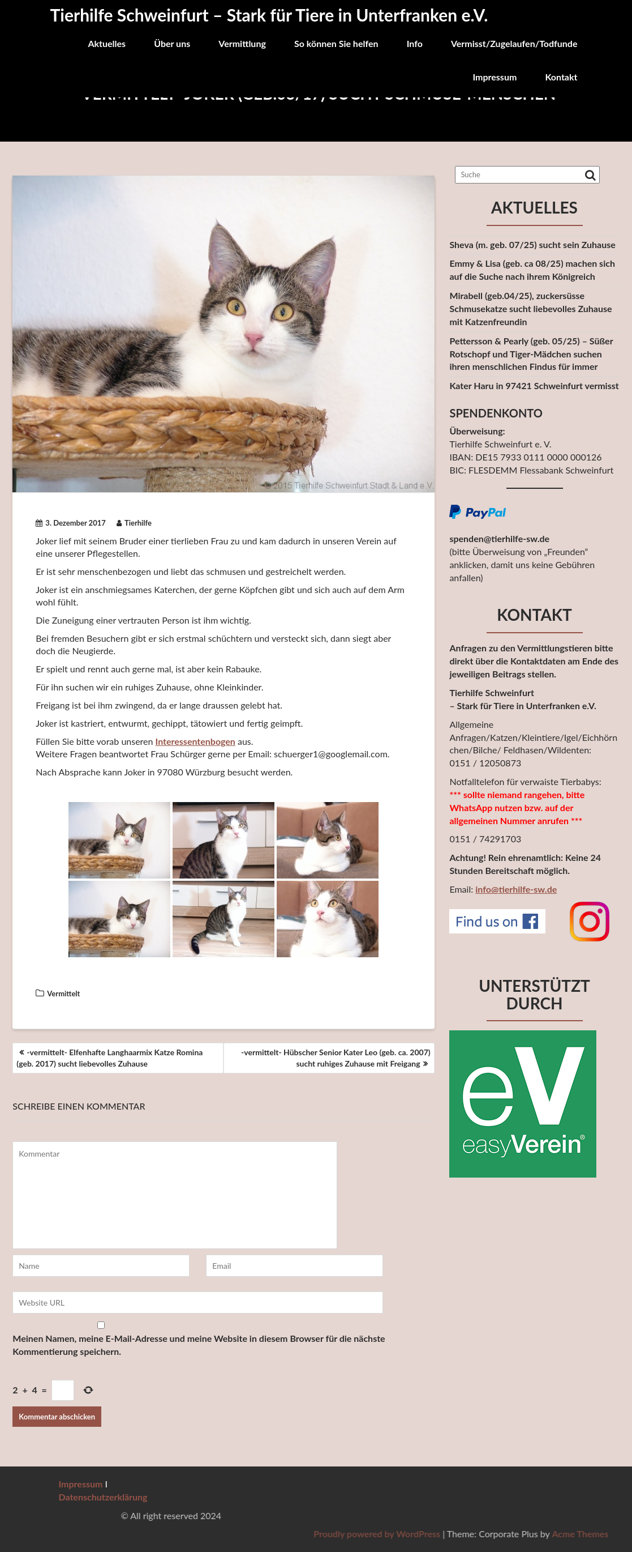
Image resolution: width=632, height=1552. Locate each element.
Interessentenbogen (195, 741)
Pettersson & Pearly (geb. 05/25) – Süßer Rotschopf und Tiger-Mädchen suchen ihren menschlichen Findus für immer (531, 353)
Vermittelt (63, 993)
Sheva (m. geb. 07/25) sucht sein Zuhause (532, 244)
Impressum (494, 76)
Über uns (172, 43)
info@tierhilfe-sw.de (516, 889)
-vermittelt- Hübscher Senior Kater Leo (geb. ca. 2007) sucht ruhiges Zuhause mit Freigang (336, 1057)
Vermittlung (242, 43)
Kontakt (561, 76)
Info (415, 43)
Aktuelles (107, 43)
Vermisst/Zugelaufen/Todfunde (514, 43)
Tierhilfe (134, 522)
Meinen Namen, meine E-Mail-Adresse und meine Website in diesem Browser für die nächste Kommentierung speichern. (198, 1345)
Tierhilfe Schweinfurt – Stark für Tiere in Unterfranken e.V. (269, 15)
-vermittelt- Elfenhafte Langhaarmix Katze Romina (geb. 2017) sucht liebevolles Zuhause (109, 1057)
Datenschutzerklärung (103, 1496)
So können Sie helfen (336, 43)
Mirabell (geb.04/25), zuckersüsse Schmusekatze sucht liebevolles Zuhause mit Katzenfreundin (530, 308)
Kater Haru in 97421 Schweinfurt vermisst (533, 385)
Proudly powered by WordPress (546, 1533)
